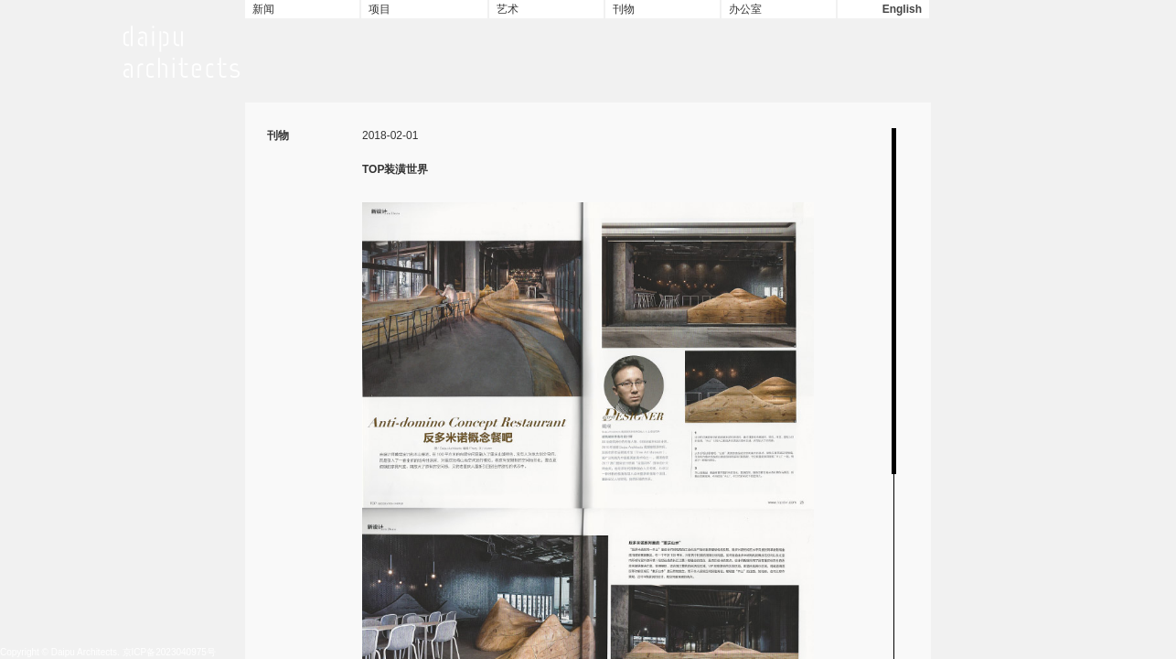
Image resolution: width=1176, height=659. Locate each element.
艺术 (508, 9)
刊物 (624, 9)
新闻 (263, 9)
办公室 (745, 9)
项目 (379, 9)
